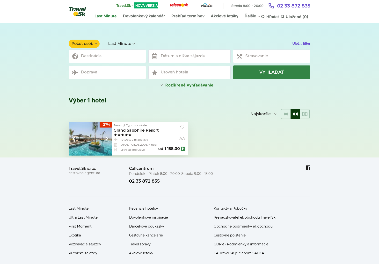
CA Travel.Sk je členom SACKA (239, 253)
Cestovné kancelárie (146, 235)
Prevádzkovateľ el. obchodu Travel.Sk (245, 217)
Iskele (142, 125)
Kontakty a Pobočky (230, 208)
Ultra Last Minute (83, 217)
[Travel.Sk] (80, 11)
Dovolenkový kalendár (144, 16)
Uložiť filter (301, 43)
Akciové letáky (224, 16)
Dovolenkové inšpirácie (148, 217)
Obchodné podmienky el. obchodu (243, 226)
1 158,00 (172, 149)
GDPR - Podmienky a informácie (241, 244)
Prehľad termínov (187, 16)
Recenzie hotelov (143, 208)
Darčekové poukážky (146, 226)
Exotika (75, 235)
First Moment (80, 226)
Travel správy (140, 244)
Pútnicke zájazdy (83, 253)
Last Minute (106, 16)
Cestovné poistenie (230, 235)
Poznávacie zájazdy (85, 244)
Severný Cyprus (125, 125)
